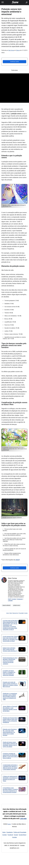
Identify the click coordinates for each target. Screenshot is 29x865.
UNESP (17, 560)
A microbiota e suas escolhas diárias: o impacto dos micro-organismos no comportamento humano (10, 790)
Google (16, 835)
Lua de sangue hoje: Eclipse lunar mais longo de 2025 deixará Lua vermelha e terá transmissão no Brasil (10, 639)
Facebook (10, 835)
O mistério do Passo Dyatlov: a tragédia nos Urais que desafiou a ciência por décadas (9, 673)
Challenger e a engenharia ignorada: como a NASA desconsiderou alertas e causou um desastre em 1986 (10, 696)
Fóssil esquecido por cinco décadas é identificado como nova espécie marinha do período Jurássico (10, 661)
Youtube (14, 837)
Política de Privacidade (20, 832)
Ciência (18, 50)
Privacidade (21, 613)
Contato (14, 599)
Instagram (20, 599)
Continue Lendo (14, 61)
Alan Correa (11, 50)
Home (7, 613)
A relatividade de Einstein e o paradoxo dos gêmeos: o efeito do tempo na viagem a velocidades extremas (10, 767)
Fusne (9, 824)
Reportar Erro (15, 613)
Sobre (11, 613)
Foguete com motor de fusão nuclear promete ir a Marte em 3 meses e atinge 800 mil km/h (10, 684)
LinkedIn (10, 600)
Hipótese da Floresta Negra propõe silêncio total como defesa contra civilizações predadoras (10, 720)
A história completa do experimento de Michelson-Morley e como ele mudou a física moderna (10, 756)
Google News (22, 835)
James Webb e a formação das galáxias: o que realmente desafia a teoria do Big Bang (10, 709)
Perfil (9, 599)
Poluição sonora (16, 605)
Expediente (10, 832)
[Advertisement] (14, 88)
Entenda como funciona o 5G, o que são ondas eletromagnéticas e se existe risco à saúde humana (10, 732)
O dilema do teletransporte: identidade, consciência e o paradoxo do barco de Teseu (10, 779)
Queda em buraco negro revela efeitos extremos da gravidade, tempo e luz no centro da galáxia (10, 744)
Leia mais (23, 818)
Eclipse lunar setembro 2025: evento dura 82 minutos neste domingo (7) (10, 649)
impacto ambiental (6, 605)
